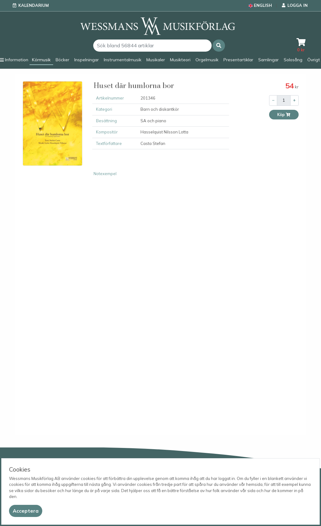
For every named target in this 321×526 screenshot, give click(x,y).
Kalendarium (33, 5)
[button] (219, 46)
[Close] (25, 511)
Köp (284, 114)
